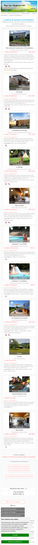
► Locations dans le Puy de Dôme (11, 515)
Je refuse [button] (15, 538)
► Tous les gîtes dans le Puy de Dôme (19, 470)
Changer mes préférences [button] (15, 541)
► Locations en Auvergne (9, 512)
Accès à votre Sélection (13, 502)
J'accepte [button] (15, 535)
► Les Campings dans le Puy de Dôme (19, 466)
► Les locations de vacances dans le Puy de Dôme (19, 476)
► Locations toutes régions (9, 509)
